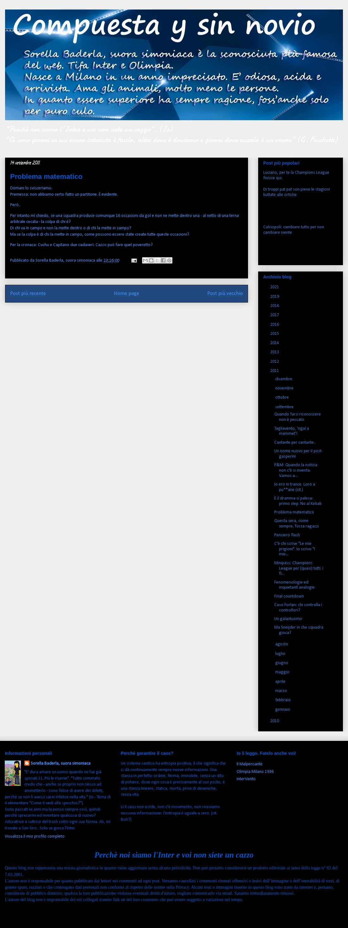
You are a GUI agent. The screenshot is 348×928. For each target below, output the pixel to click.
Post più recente (28, 293)
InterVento (246, 779)
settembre (285, 407)
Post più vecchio (225, 293)
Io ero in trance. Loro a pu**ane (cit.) (294, 487)
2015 (275, 333)
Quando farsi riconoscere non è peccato (297, 417)
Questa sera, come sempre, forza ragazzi (296, 524)
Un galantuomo (288, 619)
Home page (126, 293)
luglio (280, 653)
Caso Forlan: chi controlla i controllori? (298, 608)
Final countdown (289, 596)
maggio (282, 672)
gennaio (283, 709)
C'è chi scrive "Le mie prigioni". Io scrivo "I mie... (294, 549)
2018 (275, 306)
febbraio (283, 700)
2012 (275, 361)
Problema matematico (294, 512)
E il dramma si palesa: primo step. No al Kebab (298, 501)
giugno (282, 663)
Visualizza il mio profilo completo (35, 836)
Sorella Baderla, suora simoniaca (60, 763)
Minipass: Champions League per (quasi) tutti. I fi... (298, 568)
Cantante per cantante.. (295, 442)
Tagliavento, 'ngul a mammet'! (291, 431)
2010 (275, 721)
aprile (280, 681)
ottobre (282, 397)
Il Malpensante (250, 764)
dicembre (284, 379)
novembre (285, 388)
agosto (282, 644)
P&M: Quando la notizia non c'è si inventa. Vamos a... (295, 470)
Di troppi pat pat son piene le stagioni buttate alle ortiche (296, 192)
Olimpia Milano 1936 (255, 771)
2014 (275, 343)
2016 (275, 324)
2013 (275, 352)
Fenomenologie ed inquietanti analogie (294, 585)
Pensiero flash (287, 535)
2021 (275, 287)
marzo (281, 691)
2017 (275, 315)
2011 (275, 371)
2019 (275, 296)
